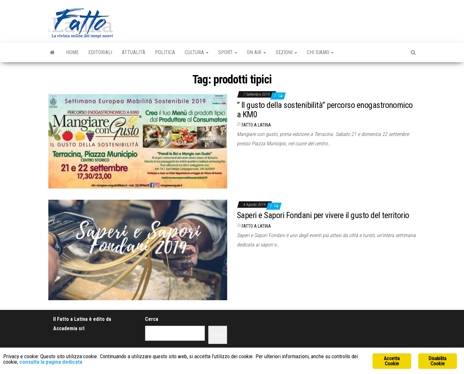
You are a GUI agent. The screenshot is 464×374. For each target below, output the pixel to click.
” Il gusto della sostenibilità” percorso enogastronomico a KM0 (325, 109)
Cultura (196, 52)
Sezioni (286, 52)
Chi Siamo (320, 52)
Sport (227, 52)
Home (72, 52)
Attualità (133, 52)
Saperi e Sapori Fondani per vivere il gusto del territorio (323, 215)
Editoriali (100, 52)
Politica (165, 52)
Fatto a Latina (256, 125)
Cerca (151, 319)
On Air (256, 52)
